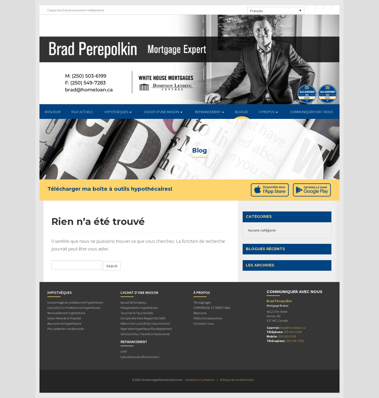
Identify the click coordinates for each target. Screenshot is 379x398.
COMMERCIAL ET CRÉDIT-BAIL (212, 308)
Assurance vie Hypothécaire (64, 323)
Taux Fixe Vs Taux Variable (137, 313)
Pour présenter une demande (65, 329)
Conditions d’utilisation (200, 380)
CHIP (124, 352)
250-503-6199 (293, 332)
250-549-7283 (295, 341)
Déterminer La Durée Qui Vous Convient (145, 323)
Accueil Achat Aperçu (134, 302)
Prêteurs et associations (207, 318)
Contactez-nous (203, 323)
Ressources (200, 313)
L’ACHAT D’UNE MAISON (163, 111)
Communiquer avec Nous (311, 111)
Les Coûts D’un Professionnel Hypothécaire (73, 308)
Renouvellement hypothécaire (66, 313)
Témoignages (202, 302)
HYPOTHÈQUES (118, 111)
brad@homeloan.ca (293, 328)
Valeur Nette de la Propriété (64, 318)
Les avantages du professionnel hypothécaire (75, 302)
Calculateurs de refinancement (140, 357)
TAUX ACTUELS (82, 111)
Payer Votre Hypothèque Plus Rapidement (146, 329)
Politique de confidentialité (236, 380)
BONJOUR (52, 111)
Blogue (241, 111)
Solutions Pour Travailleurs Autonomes (145, 334)
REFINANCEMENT (209, 111)
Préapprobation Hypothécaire (139, 308)
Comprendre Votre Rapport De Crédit (143, 318)
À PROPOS (268, 111)
